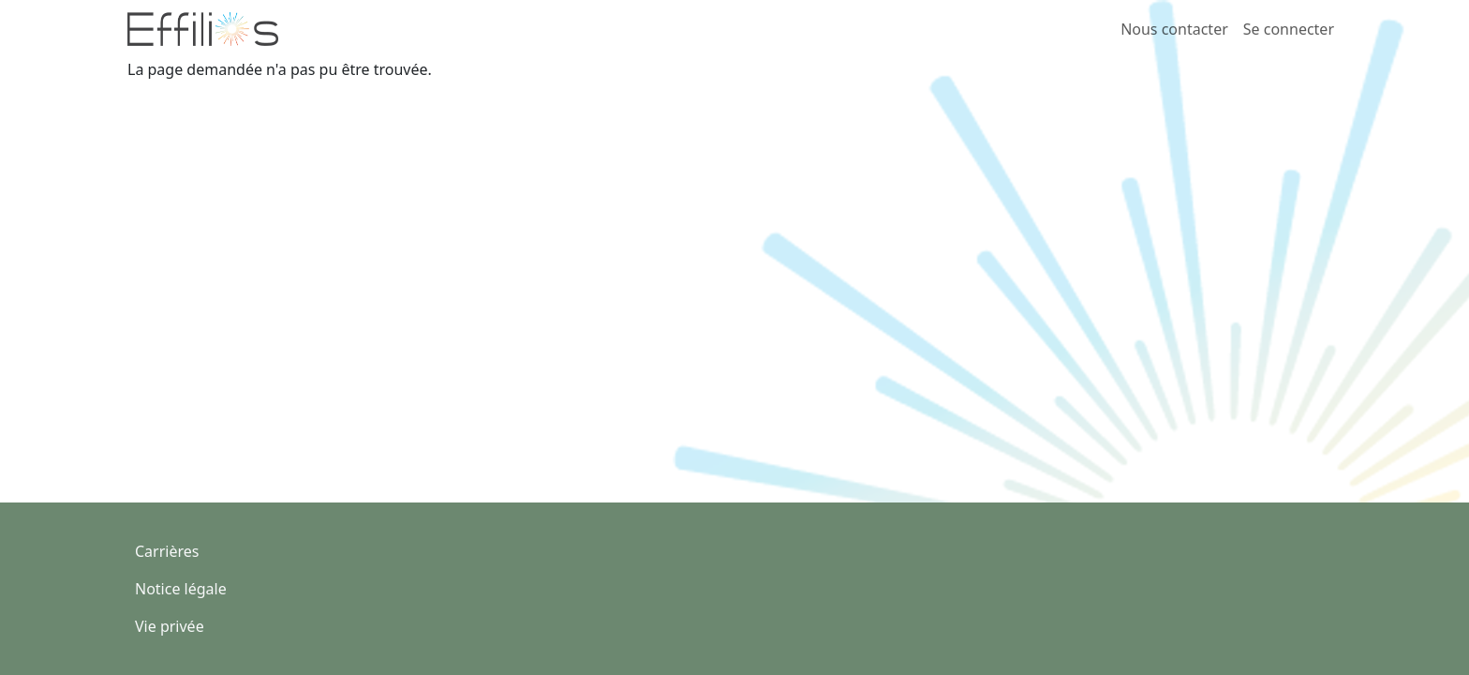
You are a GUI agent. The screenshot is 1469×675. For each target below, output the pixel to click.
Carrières (167, 551)
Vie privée (169, 626)
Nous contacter (1174, 29)
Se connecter (1288, 29)
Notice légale (181, 588)
